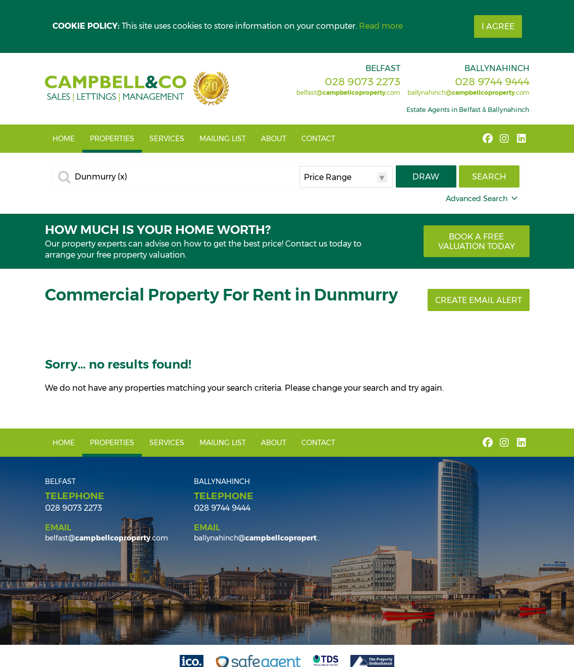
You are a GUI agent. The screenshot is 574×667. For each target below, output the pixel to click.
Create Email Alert (478, 300)
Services (166, 138)
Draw (425, 176)
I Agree (498, 26)
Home (64, 138)
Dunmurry (101, 177)
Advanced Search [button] (482, 199)
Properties (112, 138)
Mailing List (222, 138)
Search (489, 176)
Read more (381, 26)
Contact (318, 138)
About (273, 138)
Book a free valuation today (476, 241)
